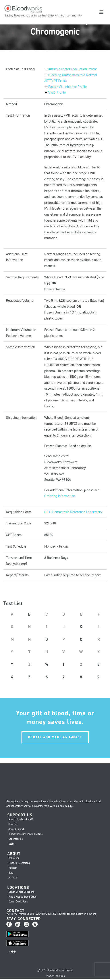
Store (11, 844)
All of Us (13, 877)
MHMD (12, 951)
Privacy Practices (55, 976)
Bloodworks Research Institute (25, 834)
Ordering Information (59, 496)
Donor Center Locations (21, 892)
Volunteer (13, 858)
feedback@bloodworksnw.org (79, 914)
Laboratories (15, 839)
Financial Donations (19, 863)
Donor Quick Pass (18, 901)
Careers (12, 824)
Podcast (12, 868)
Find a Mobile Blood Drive (22, 896)
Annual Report (16, 829)
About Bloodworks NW (20, 819)
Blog (10, 872)
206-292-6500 (55, 914)
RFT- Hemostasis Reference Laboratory (73, 512)
